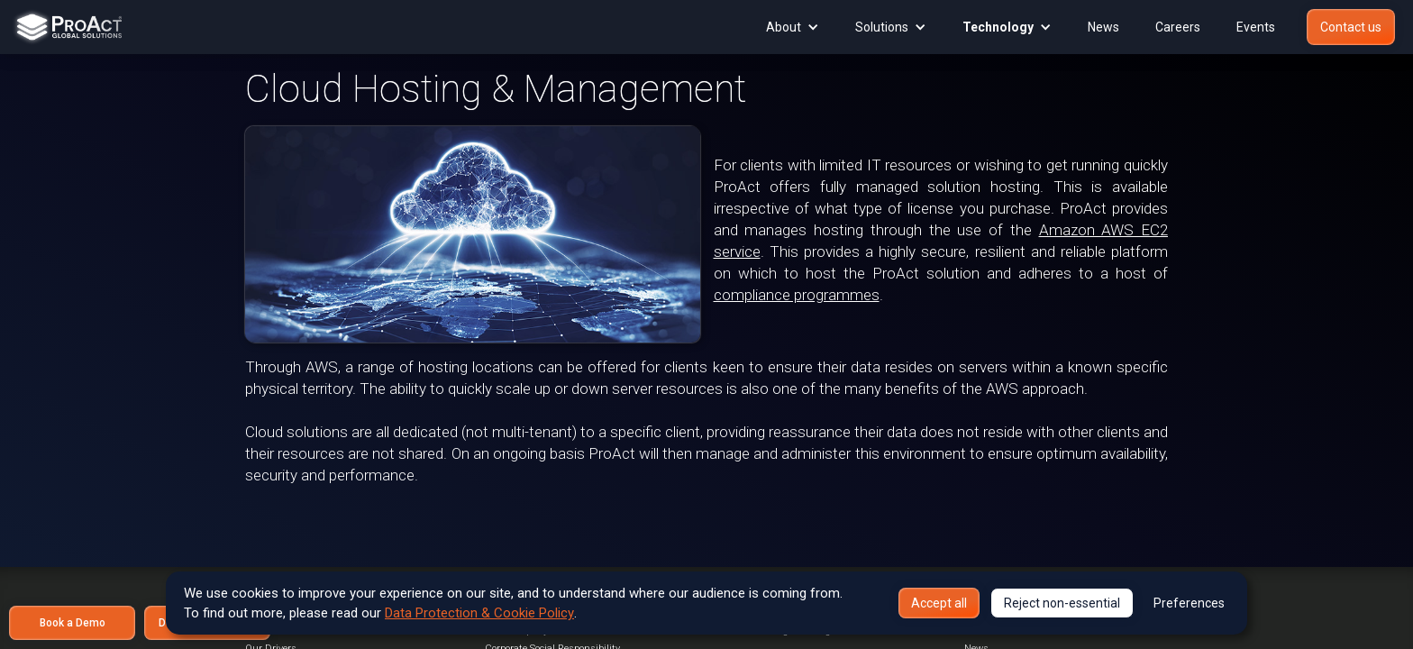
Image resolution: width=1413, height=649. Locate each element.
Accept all (939, 603)
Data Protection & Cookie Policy (479, 613)
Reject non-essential (1062, 603)
